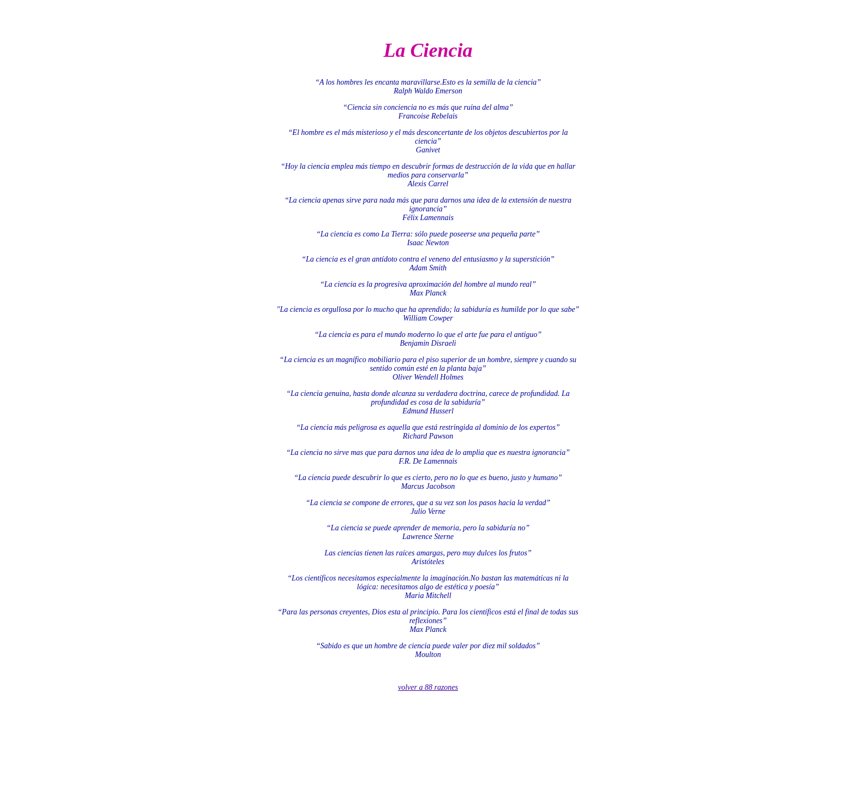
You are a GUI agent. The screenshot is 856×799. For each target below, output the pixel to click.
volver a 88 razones (428, 687)
